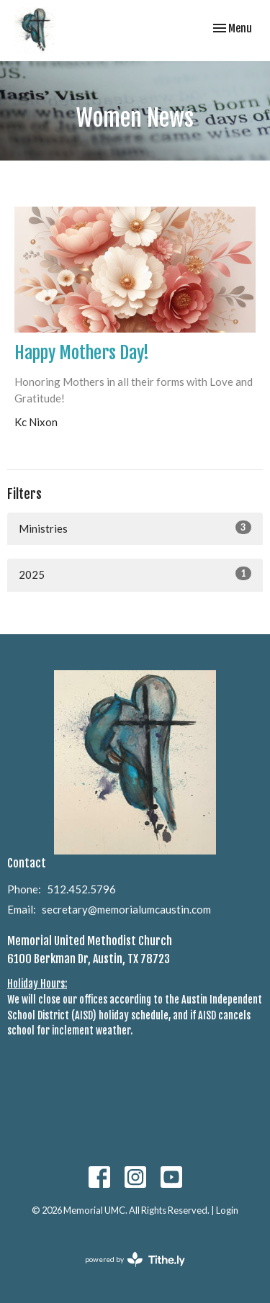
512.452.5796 (81, 889)
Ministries (135, 527)
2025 (135, 574)
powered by (135, 1259)
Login (227, 1210)
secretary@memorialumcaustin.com (126, 909)
